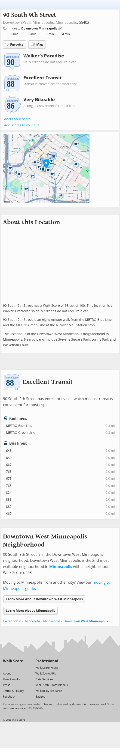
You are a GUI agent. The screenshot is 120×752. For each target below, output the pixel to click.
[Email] (20, 667)
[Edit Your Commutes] (60, 28)
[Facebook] (12, 667)
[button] (46, 164)
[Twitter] (5, 667)
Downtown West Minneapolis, (29, 22)
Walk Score (13, 661)
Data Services (44, 679)
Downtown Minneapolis (39, 28)
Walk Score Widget (47, 667)
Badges (40, 696)
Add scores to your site (22, 125)
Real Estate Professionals (51, 685)
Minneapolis (66, 22)
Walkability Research (48, 691)
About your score (17, 119)
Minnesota (32, 621)
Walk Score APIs (45, 673)
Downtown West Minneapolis (86, 621)
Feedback (9, 696)
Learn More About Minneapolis (30, 611)
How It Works (11, 679)
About (7, 673)
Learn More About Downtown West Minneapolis (44, 599)
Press (6, 685)
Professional (46, 661)
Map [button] (37, 44)
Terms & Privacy (13, 691)
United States (12, 621)
